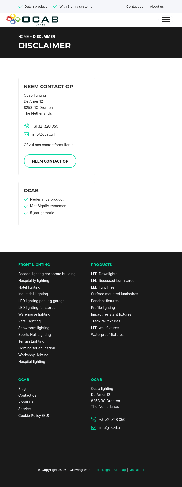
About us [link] (157, 6)
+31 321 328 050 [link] (45, 126)
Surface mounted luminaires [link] (114, 294)
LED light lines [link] (103, 287)
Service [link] (24, 409)
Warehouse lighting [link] (34, 314)
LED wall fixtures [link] (105, 328)
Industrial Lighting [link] (33, 294)
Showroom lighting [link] (33, 328)
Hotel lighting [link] (29, 287)
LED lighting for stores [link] (36, 307)
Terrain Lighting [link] (31, 341)
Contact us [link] (134, 6)
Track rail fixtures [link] (105, 321)
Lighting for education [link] (36, 348)
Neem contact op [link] (50, 161)
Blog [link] (22, 388)
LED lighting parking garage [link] (41, 301)
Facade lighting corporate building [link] (47, 274)
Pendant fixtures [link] (105, 301)
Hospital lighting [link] (31, 361)
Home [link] (23, 36)
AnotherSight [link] (101, 470)
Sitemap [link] (120, 470)
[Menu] (166, 19)
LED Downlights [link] (104, 274)
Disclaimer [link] (136, 470)
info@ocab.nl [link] (43, 134)
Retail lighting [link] (29, 321)
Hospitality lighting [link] (33, 280)
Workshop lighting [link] (33, 355)
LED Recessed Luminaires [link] (113, 280)
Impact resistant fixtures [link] (111, 314)
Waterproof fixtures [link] (107, 334)
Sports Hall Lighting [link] (34, 334)
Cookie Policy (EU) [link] (33, 415)
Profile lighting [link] (103, 307)
